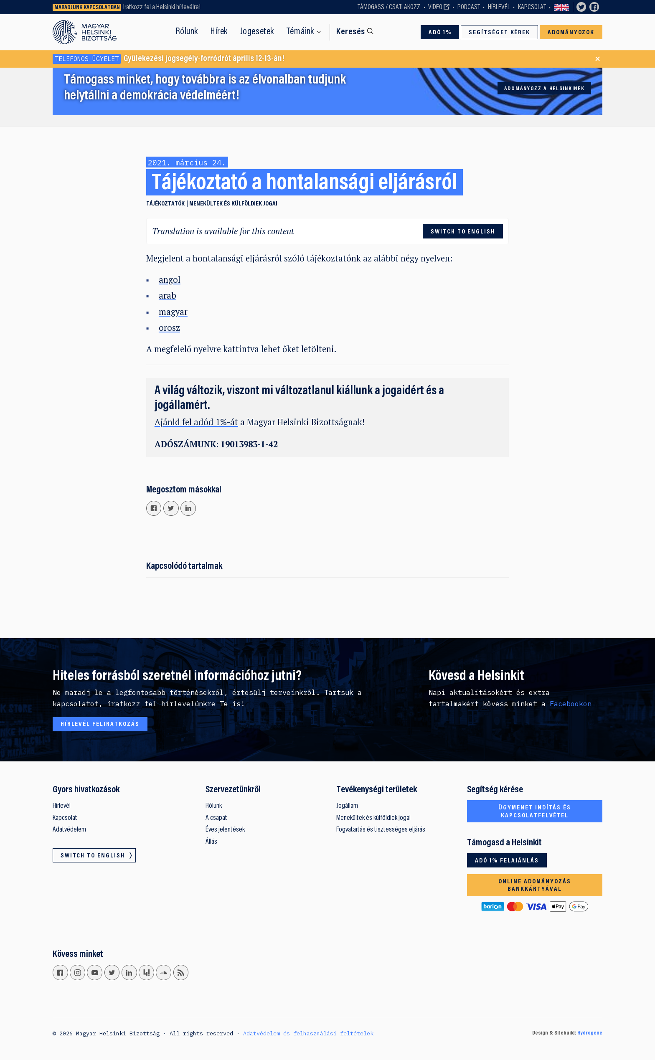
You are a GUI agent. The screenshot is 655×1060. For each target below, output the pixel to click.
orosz (169, 327)
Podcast (468, 7)
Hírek (219, 32)
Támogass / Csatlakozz (389, 7)
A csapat (216, 818)
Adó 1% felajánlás (507, 860)
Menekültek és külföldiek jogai (233, 203)
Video (435, 7)
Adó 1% (440, 32)
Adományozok (571, 32)
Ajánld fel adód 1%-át (196, 422)
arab (167, 295)
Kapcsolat (532, 7)
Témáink (300, 32)
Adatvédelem (69, 830)
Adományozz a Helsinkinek (544, 89)
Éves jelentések (225, 830)
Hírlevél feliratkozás (100, 724)
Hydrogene (589, 1033)
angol (169, 279)
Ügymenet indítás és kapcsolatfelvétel (534, 811)
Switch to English (561, 7)
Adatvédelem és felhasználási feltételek (308, 1033)
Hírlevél (499, 7)
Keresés (350, 32)
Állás (211, 842)
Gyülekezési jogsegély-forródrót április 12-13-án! (168, 59)
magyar (173, 311)
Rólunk (187, 32)
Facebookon (571, 703)
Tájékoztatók (165, 203)
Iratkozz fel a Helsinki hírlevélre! (162, 7)
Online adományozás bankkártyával (534, 885)
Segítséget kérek (500, 32)
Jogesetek (257, 32)
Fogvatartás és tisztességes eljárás (380, 830)
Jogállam (347, 806)
